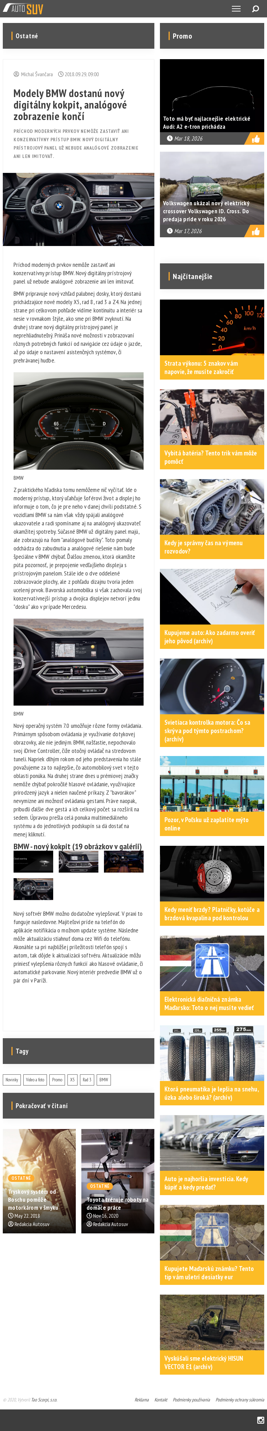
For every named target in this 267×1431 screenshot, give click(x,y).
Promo (57, 1080)
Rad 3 (87, 1080)
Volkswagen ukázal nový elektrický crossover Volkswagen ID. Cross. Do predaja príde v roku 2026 (206, 211)
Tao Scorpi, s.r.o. (44, 1400)
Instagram (260, 1420)
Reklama (142, 1400)
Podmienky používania (191, 1400)
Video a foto (35, 1080)
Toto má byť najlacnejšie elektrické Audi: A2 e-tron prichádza (207, 122)
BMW (103, 1080)
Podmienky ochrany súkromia (240, 1400)
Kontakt (160, 1400)
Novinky (12, 1080)
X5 (72, 1080)
